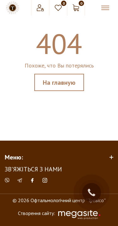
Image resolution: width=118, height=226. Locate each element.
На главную (59, 82)
